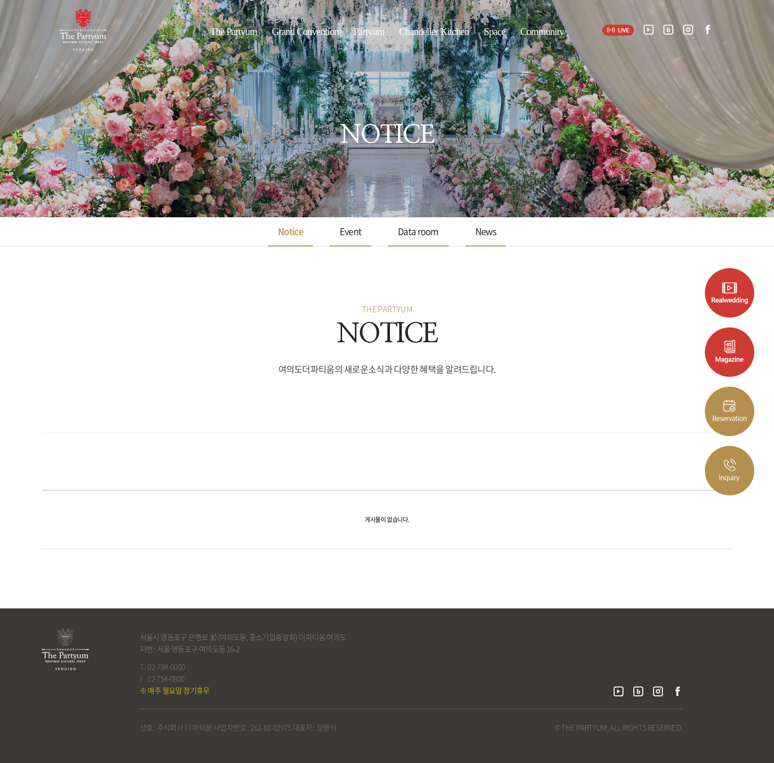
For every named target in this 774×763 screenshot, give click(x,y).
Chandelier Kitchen (434, 31)
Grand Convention (305, 31)
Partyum (368, 31)
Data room (418, 231)
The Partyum (233, 31)
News (485, 231)
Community (542, 31)
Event (350, 231)
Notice (290, 231)
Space (494, 31)
